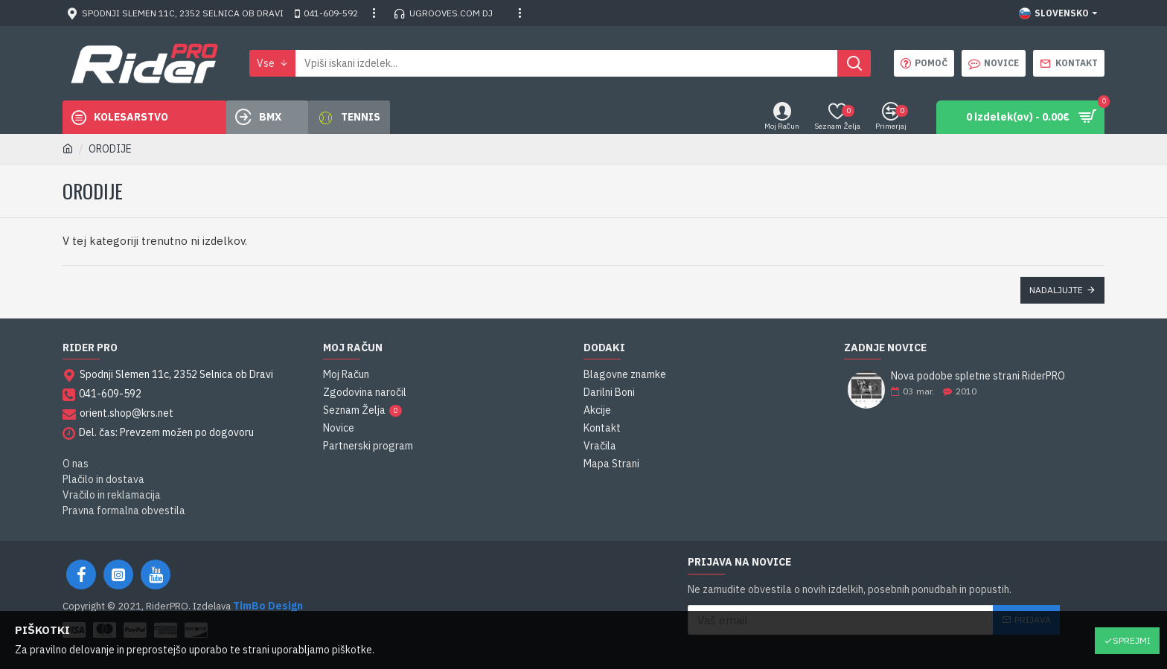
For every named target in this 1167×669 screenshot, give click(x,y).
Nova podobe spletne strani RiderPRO (978, 376)
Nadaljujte (1056, 289)
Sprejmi (1132, 640)
